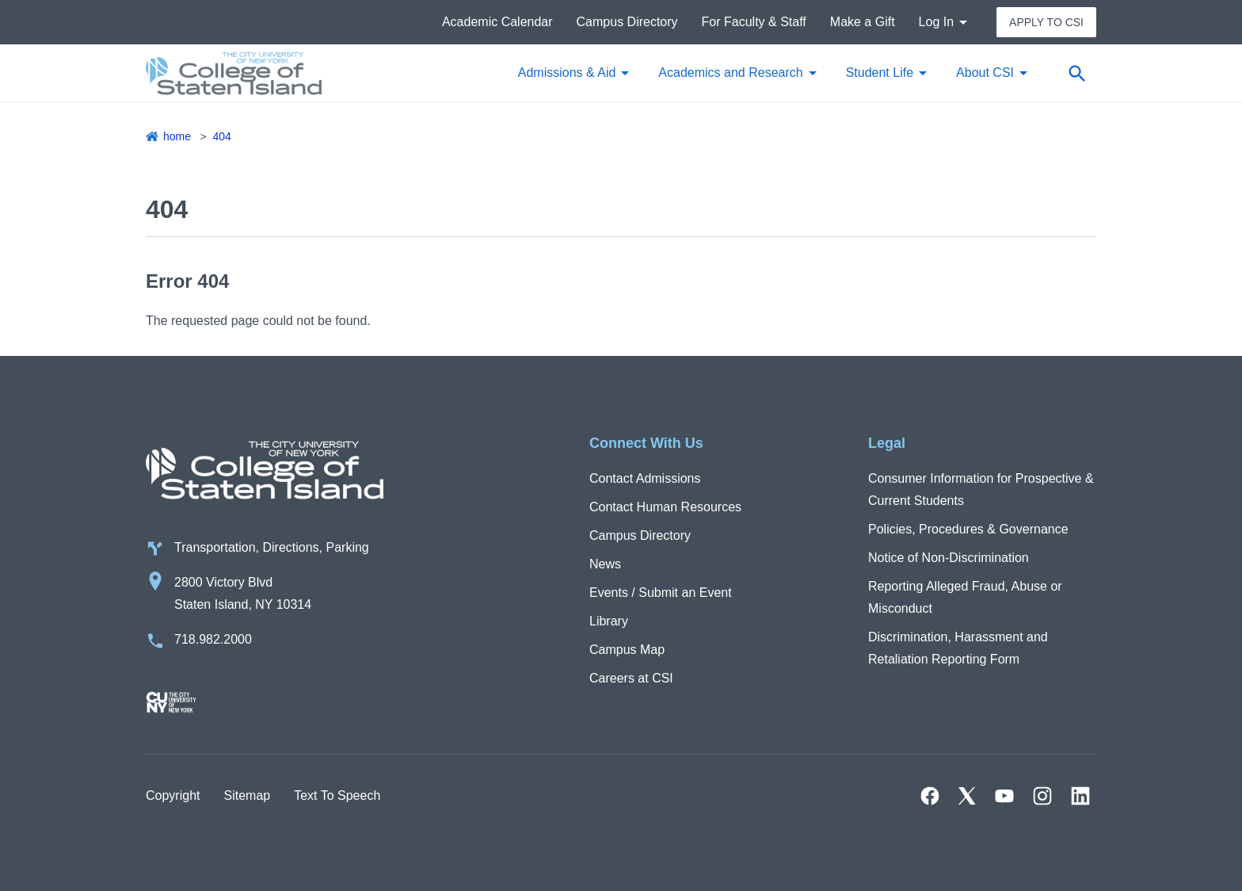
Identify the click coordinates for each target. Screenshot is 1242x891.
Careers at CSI (631, 678)
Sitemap (246, 795)
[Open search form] (1076, 73)
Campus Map (627, 649)
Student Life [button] (879, 72)
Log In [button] (936, 22)
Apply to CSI (1046, 22)
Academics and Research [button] (730, 72)
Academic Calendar (497, 22)
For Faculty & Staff (754, 22)
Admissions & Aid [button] (567, 72)
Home (177, 136)
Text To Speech (337, 795)
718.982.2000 (213, 639)
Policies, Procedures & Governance (968, 529)
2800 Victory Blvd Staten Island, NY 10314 (242, 593)
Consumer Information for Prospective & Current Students (981, 489)
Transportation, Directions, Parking (271, 547)
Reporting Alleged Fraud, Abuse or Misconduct (965, 597)
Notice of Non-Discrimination (948, 557)
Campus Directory (627, 22)
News (605, 564)
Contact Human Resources (665, 507)
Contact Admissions (645, 478)
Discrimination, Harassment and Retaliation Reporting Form (958, 648)
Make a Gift (862, 22)
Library (608, 621)
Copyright (173, 795)
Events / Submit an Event (660, 592)
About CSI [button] (985, 72)
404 (221, 136)
